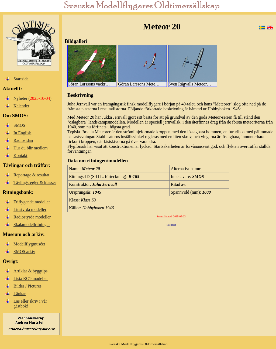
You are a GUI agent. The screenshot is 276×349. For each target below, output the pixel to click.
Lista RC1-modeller (30, 278)
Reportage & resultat (31, 175)
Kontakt (20, 155)
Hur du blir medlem (30, 148)
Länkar (19, 293)
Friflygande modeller (31, 202)
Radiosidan (23, 140)
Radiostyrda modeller (32, 217)
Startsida (21, 79)
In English (22, 133)
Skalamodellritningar (31, 224)
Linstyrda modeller (29, 209)
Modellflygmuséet (29, 244)
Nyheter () (32, 98)
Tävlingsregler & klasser (34, 182)
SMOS (19, 125)
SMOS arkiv (24, 251)
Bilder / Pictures (27, 286)
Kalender (21, 106)
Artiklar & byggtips (30, 271)
